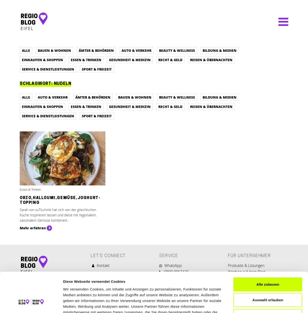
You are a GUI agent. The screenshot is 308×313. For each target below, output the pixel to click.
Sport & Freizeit (97, 69)
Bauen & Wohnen (54, 50)
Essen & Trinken (86, 59)
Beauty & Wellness (177, 50)
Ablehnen (268, 281)
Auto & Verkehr (136, 50)
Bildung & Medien (220, 50)
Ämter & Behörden (96, 50)
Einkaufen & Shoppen (42, 59)
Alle (26, 50)
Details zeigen (256, 303)
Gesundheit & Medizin (130, 59)
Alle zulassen (267, 250)
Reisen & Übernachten (211, 59)
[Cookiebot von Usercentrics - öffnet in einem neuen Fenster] (31, 303)
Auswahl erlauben (267, 266)
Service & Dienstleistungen (48, 69)
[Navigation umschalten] (281, 22)
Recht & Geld (170, 59)
